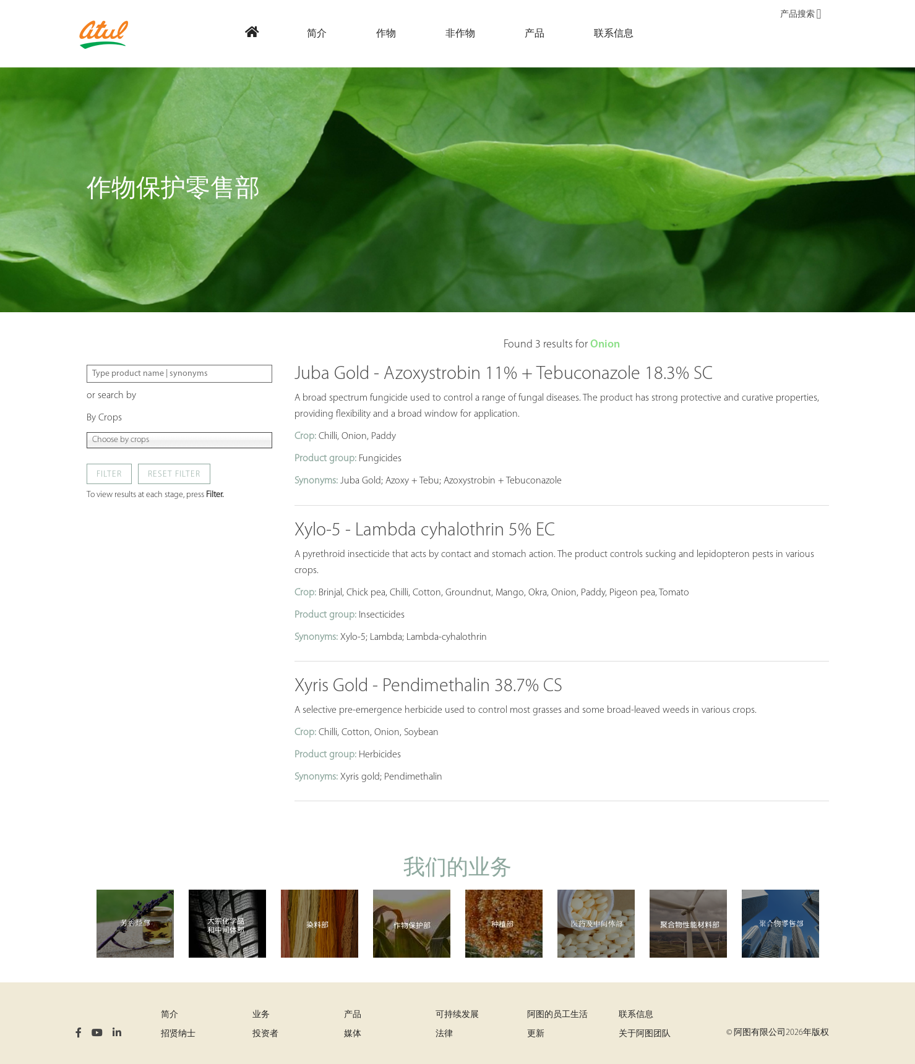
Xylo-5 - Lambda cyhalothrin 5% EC (424, 530)
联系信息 (636, 1014)
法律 (444, 1034)
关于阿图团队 (645, 1034)
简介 (169, 1014)
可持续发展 (457, 1014)
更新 (535, 1034)
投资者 (265, 1034)
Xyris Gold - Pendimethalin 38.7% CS (428, 686)
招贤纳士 (178, 1034)
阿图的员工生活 (557, 1014)
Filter (109, 474)
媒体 (352, 1034)
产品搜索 (800, 15)
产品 (352, 1014)
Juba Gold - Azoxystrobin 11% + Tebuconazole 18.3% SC (503, 374)
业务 (261, 1014)
